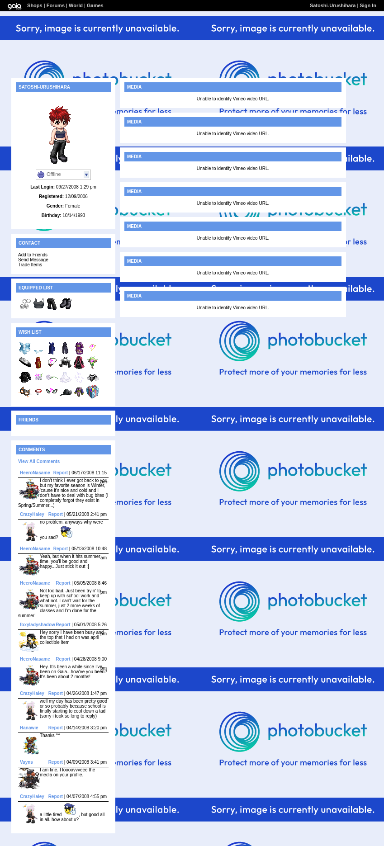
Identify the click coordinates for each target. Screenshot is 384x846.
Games (95, 5)
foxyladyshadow (37, 624)
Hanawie (29, 727)
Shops (35, 5)
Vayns (26, 762)
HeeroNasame (35, 472)
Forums (56, 5)
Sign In (368, 5)
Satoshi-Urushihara (333, 5)
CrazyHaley (32, 514)
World (76, 5)
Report (60, 472)
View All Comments (39, 461)
